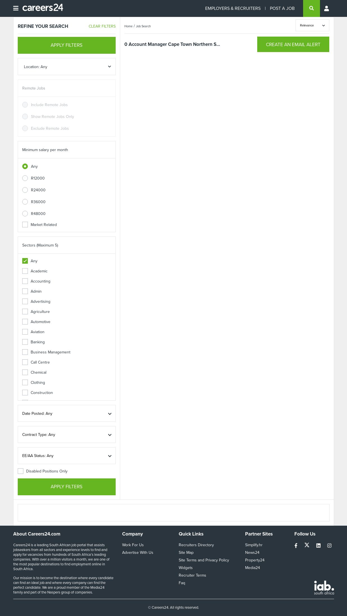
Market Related (39, 225)
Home (128, 26)
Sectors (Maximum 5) (40, 245)
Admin (32, 291)
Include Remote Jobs (49, 105)
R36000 (38, 202)
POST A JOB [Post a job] (282, 8)
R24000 (38, 190)
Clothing (33, 383)
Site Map (186, 552)
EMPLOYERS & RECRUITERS (233, 8)
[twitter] (307, 545)
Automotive (36, 322)
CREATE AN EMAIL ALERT (293, 44)
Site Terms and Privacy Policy (204, 560)
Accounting (36, 281)
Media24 (252, 568)
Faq (182, 583)
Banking (33, 342)
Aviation (33, 332)
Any (34, 166)
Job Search (143, 26)
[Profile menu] (327, 8)
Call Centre (36, 362)
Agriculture (36, 312)
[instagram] (329, 545)
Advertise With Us (137, 552)
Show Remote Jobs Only (52, 117)
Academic (35, 271)
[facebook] (296, 545)
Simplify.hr (254, 545)
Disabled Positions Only (43, 471)
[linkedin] (319, 545)
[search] (311, 8)
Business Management (46, 352)
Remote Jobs (33, 88)
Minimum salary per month (45, 150)
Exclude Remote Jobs (50, 128)
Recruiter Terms (192, 575)
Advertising (36, 301)
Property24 (255, 560)
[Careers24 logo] (40, 8)
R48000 (38, 214)
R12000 (38, 178)
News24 (252, 552)
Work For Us (133, 545)
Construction (37, 393)
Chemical (34, 372)
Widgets (186, 568)
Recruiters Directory (196, 545)
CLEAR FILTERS (102, 26)
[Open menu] (15, 8)
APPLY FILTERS (66, 45)
